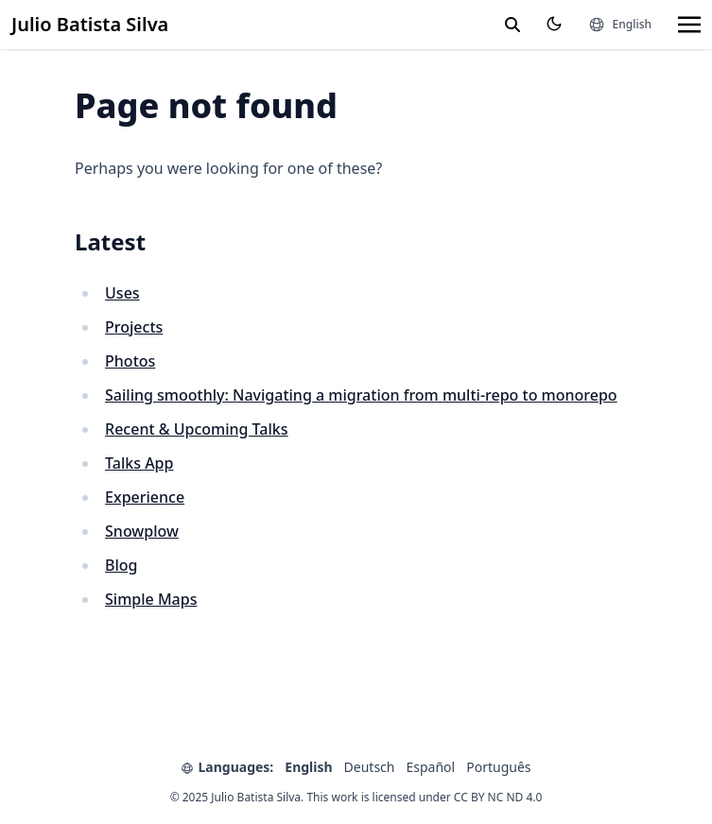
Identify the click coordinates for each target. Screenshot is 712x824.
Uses (122, 293)
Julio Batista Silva (89, 24)
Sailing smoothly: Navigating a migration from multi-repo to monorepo (361, 395)
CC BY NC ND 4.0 (498, 797)
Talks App (139, 463)
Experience (144, 497)
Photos (130, 361)
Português (498, 767)
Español (431, 767)
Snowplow (142, 531)
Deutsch (369, 767)
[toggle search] (512, 24)
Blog (121, 565)
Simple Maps (151, 599)
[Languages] (620, 24)
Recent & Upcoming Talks (196, 429)
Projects (134, 327)
